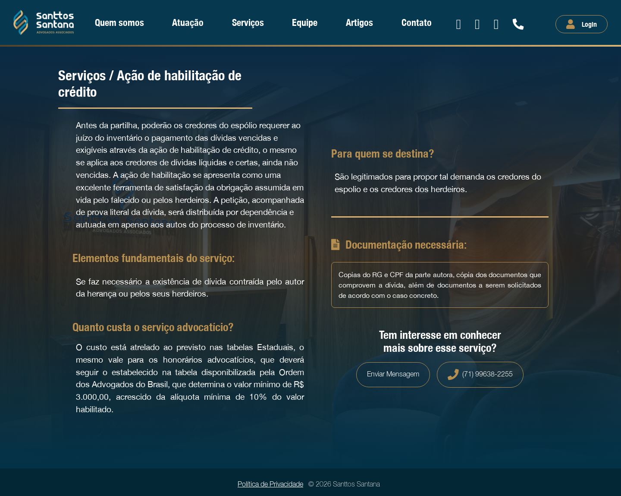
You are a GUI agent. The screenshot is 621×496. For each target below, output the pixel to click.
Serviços (248, 22)
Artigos (359, 22)
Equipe (304, 22)
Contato (416, 22)
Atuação (188, 22)
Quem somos (119, 22)
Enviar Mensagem (393, 375)
